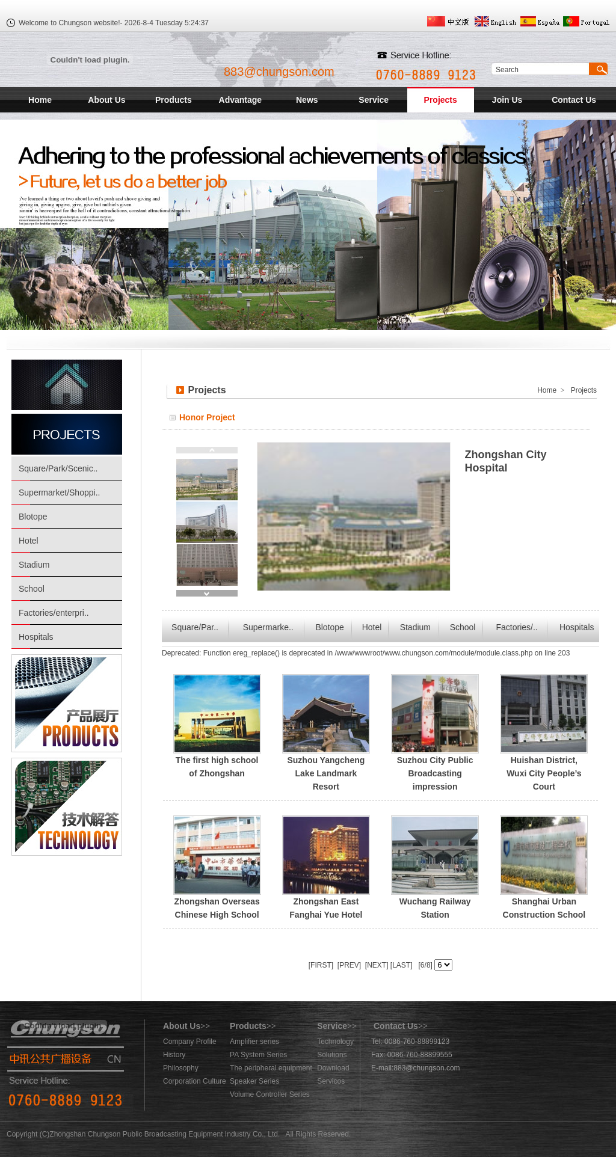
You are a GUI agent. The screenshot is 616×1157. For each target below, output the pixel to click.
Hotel (28, 540)
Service (374, 100)
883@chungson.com (279, 71)
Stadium (34, 564)
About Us (106, 100)
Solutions (331, 1055)
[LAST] (401, 965)
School (32, 589)
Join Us (507, 100)
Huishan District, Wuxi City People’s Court (544, 773)
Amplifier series (254, 1041)
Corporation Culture (194, 1081)
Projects (440, 100)
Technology (335, 1041)
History (174, 1055)
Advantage (240, 100)
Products (173, 100)
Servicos (331, 1081)
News (307, 100)
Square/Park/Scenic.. (58, 468)
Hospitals (36, 637)
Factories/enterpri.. (54, 613)
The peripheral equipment (271, 1068)
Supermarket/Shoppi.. (59, 492)
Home (40, 100)
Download (333, 1068)
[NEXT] (376, 965)
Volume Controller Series (270, 1094)
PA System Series (258, 1055)
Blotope (33, 516)
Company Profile (190, 1041)
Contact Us (574, 100)
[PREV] (348, 965)
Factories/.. (517, 627)
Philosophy (181, 1068)
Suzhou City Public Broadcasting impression (435, 773)
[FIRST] (321, 965)
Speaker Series (254, 1081)
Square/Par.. (194, 627)
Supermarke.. (268, 627)
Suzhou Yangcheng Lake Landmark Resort (326, 773)
